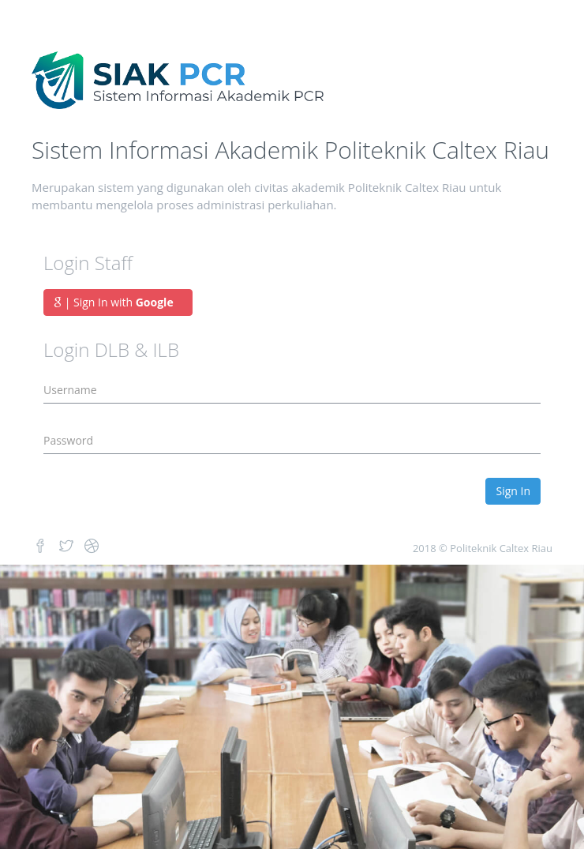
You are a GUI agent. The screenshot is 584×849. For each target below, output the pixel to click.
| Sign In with (118, 302)
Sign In (513, 490)
